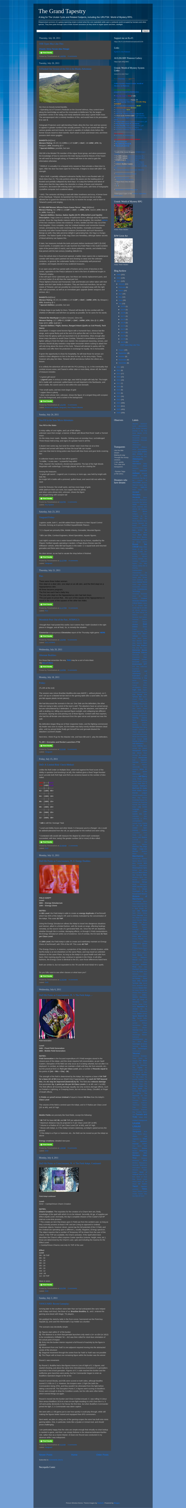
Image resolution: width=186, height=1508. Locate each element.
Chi (146, 572)
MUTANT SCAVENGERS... (125, 135)
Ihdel (133, 760)
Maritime (144, 851)
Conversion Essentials (139, 593)
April (121, 294)
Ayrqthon (135, 518)
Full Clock (135, 706)
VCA (145, 1132)
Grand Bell (135, 734)
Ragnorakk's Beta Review (125, 180)
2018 (119, 386)
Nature (145, 901)
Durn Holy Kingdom (139, 645)
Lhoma (144, 823)
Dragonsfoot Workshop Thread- (126, 174)
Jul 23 (123, 332)
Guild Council (137, 739)
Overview (121, 79)
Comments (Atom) (56, 1460)
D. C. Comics (137, 605)
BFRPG (140, 530)
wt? (143, 1181)
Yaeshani (144, 1186)
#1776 (145, 433)
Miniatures (135, 877)
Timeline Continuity (139, 1102)
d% (143, 608)
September (123, 353)
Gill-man (144, 725)
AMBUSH (144, 487)
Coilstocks (140, 579)
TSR (133, 1114)
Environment (137, 664)
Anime (145, 497)
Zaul (133, 1196)
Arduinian (140, 506)
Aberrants (135, 461)
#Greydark (144, 440)
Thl (139, 1098)
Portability (135, 934)
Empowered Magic (139, 657)
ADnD (145, 466)
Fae (145, 678)
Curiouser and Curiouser (123, 112)
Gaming (135, 718)
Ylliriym (134, 1191)
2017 (119, 383)
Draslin (134, 633)
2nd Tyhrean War (137, 456)
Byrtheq (134, 558)
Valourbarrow (136, 1129)
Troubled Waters (141, 1112)
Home (74, 1454)
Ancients (136, 497)
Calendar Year (142, 558)
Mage (145, 846)
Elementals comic (139, 654)
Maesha (144, 844)
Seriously (135, 988)
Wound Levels (142, 1179)
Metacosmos (143, 865)
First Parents (137, 694)
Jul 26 (123, 339)
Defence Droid (139, 614)
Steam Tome (143, 1030)
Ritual (134, 967)
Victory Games (137, 1134)
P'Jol (145, 915)
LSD (145, 839)
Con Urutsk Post (138, 164)
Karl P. (144, 783)
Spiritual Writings (139, 1023)
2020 (119, 393)
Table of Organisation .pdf (135, 125)
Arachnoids (143, 504)
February (122, 287)
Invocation (144, 762)
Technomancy (136, 1051)
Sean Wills (136, 981)
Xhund (134, 1184)
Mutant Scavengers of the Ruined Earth (139, 891)
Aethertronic (136, 478)
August (121, 350)
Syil (146, 1039)
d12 (145, 608)
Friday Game (143, 704)
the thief (144, 1095)
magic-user (143, 849)
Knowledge (135, 800)
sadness (134, 976)
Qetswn (134, 946)
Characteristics (136, 572)
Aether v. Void (139, 476)
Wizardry (144, 1167)
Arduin (134, 506)
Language (135, 809)
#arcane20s (135, 438)
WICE (145, 1160)
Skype (134, 1006)
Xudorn (144, 1184)
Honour (134, 757)
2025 (119, 409)
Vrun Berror (136, 1146)
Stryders (144, 1034)
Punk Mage (139, 941)
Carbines (135, 561)
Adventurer (143, 471)
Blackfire (144, 537)
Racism (140, 948)
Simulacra (135, 1002)
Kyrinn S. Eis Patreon (122, 52)
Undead (135, 1120)
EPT (145, 664)
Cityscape (135, 575)
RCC (145, 950)
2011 (119, 281)
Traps (134, 1107)
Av (141, 516)
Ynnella (134, 1193)
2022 (119, 399)
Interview (135, 762)
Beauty (134, 525)
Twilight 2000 (142, 1117)
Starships (135, 1030)
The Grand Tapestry (62, 11)
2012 (119, 367)
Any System (49, 505)
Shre (134, 999)
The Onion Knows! (122, 100)
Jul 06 (123, 313)
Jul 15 (123, 319)
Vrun (145, 1139)
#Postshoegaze (142, 449)
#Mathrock (135, 442)
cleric (139, 577)
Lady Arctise (142, 807)
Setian (137, 990)
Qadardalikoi (136, 943)
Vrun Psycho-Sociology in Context (127, 127)
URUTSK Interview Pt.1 (136, 156)
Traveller (144, 1107)
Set (133, 990)
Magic (134, 849)
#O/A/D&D (135, 447)
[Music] (139, 433)
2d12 (145, 454)
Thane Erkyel (137, 1058)
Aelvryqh (144, 473)
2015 (119, 377)
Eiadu (145, 648)
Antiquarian (135, 502)
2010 (119, 278)
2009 (119, 275)
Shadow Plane (136, 992)
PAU (133, 917)
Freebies (135, 704)
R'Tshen (135, 948)
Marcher (135, 851)
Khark (134, 790)
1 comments (72, 502)
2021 (119, 396)
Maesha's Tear (137, 846)
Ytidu (145, 1193)
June (121, 300)
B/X (141, 518)
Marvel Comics (142, 861)
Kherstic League (139, 793)
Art (139, 509)
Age (141, 478)
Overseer (140, 915)
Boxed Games (142, 542)
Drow (139, 633)
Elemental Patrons (139, 652)
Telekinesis (135, 1056)
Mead (134, 865)
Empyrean (135, 659)
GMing (145, 727)
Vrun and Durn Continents (125, 106)
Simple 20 (143, 999)
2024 (119, 406)
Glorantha (135, 727)
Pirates (134, 925)
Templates (144, 1056)
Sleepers (135, 1011)
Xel (146, 1181)
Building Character (139, 554)
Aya (146, 516)
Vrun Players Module (75, 407)
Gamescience (143, 715)
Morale (134, 884)
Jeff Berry (142, 776)
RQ (138, 971)
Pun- (41, 576)
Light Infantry (139, 116)
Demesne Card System (139, 617)
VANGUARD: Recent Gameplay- (54, 1304)
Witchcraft (135, 1165)
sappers (144, 976)
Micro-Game (143, 872)
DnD (46, 848)
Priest (145, 934)
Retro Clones (139, 962)
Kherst (145, 790)
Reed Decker (137, 955)
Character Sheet (120, 110)
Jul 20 (123, 326)
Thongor (144, 1098)
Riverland (135, 969)
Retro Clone (143, 960)
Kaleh (139, 783)
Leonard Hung (136, 823)
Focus (141, 699)
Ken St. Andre (141, 788)
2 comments (73, 846)
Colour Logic (136, 584)
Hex (139, 748)
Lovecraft (135, 839)
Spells (134, 1020)
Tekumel (136, 1053)
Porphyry (144, 932)
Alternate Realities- (48, 655)
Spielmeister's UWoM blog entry (126, 190)
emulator (144, 659)
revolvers (144, 964)
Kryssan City (143, 800)
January (122, 284)
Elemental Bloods (139, 650)
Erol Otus (135, 666)
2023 (119, 403)
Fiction (145, 687)
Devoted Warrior (139, 622)
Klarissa (144, 797)
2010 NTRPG (142, 452)
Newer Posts (45, 1454)
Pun (46, 611)
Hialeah (144, 748)
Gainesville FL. (142, 711)
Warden (134, 1150)
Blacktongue (136, 539)
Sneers (139, 1013)
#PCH (134, 449)
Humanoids (142, 758)
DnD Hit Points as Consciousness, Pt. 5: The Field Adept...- (66, 995)
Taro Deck (136, 1041)
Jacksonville (136, 767)
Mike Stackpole (137, 875)
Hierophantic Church (139, 750)
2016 (119, 380)
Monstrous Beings (139, 882)
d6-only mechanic (141, 610)
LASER (134, 811)
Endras (145, 662)
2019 (119, 390)
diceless (135, 624)
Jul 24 (123, 336)
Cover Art (136, 596)
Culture (145, 603)
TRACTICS (135, 1105)
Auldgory (135, 514)
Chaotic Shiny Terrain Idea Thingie (54, 49)
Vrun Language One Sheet (124, 102)
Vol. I (140, 1139)
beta (133, 530)
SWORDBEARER (137, 1039)
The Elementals (142, 1065)
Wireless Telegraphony (139, 1163)
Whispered (135, 1160)
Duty (133, 648)
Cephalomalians (137, 570)
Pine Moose (143, 922)
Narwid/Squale (136, 901)
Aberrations (136, 464)
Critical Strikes (137, 603)
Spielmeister (143, 1020)
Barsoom (141, 523)
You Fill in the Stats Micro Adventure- (56, 420)
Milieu (145, 875)
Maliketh (100, 1503)
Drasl (145, 631)
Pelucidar (139, 920)
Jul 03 (123, 306)
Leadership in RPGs (139, 818)
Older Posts (102, 1454)
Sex (146, 990)
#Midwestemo (136, 445)
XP (139, 1184)
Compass (144, 587)
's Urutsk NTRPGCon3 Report (129, 162)
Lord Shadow (142, 837)
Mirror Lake (143, 877)
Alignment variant (137, 485)
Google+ (134, 729)
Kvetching (144, 802)
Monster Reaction (139, 879)
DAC (133, 612)
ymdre (145, 1191)
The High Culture (138, 1077)
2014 (119, 373)
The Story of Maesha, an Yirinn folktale (128, 129)
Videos (145, 1134)
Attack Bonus (139, 511)
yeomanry (135, 1189)
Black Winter (136, 537)
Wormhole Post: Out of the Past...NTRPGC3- (59, 619)
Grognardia (143, 736)
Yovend (140, 1193)
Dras (141, 631)
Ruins (141, 971)
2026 (119, 413)
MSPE (134, 887)
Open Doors (136, 913)
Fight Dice (136, 690)
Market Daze (139, 853)
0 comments (72, 56)
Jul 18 (123, 323)
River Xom (143, 967)
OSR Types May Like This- (51, 44)
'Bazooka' (135, 423)
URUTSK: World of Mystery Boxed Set (129, 114)
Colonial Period (141, 582)
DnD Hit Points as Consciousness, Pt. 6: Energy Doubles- (65, 861)
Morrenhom (143, 884)
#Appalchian (136, 435)
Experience (135, 669)
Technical (135, 1046)
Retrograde (135, 964)
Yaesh (135, 1186)
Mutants (144, 894)
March (121, 290)
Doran (145, 627)
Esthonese (144, 666)
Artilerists (144, 509)
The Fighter (137, 1067)
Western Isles (139, 1153)
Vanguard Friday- (47, 517)
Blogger (117, 1503)
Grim (138, 736)
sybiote (105, 220)
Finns (139, 692)
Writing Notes (136, 1181)
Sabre (145, 974)
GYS (145, 741)
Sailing (140, 976)
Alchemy (144, 482)
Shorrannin (143, 997)
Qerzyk (144, 943)
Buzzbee (135, 556)
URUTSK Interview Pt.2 (136, 158)
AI (146, 480)
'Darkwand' (143, 423)
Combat (144, 584)
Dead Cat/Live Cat (141, 612)
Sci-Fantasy (136, 978)
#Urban (134, 452)
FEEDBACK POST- (122, 178)
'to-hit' (134, 426)
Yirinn (144, 1189)
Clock (134, 579)
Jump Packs (136, 779)
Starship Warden (139, 1027)
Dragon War (139, 629)
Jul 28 (123, 342)
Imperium (144, 760)
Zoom (142, 1196)
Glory (141, 727)
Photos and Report (132, 160)
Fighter (145, 690)
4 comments (72, 405)
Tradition (144, 1105)
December (123, 363)
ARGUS (134, 509)
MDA (145, 863)
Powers (141, 934)
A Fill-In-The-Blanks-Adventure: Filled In (129, 170)
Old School (142, 911)
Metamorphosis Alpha (139, 868)
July (120, 303)
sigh (138, 999)
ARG (145, 506)
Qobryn (145, 946)
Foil (146, 699)
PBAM (138, 917)
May (120, 297)
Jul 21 (123, 329)
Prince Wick (136, 936)
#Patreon (144, 447)
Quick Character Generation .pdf (131, 121)
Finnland (134, 692)
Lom (140, 835)
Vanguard (62, 407)
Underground (142, 1120)
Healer (134, 746)
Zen (136, 1196)
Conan (134, 589)
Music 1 (136, 889)
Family (145, 680)
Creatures (143, 601)
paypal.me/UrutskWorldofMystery (126, 92)
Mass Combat (137, 863)
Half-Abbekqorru (137, 743)
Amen (134, 489)
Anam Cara (142, 489)
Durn (145, 643)
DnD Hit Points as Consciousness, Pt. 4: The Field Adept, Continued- (70, 1163)
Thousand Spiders (139, 1100)
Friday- (42, 683)
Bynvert (144, 556)
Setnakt (141, 990)
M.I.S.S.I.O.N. (136, 842)
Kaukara (135, 786)
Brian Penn (143, 547)
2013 (119, 370)
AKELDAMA (136, 482)
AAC (145, 456)
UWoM (136, 1126)
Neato (134, 904)
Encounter (135, 662)
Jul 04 (123, 310)
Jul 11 (123, 316)
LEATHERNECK (137, 821)
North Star (140, 906)
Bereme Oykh (143, 528)
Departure (135, 619)
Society (145, 1013)
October (122, 356)
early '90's (139, 648)
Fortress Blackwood (139, 701)
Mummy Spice (142, 887)
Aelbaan (136, 473)
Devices (144, 619)
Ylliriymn (140, 1191)
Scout (145, 978)
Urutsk (136, 1123)
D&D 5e (139, 608)
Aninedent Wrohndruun (139, 500)
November (123, 360)
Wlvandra (135, 1170)
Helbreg (140, 746)
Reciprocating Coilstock (139, 953)
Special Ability (142, 1018)
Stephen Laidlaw (139, 1032)
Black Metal (142, 535)
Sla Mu (143, 1009)
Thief (133, 1098)
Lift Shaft (143, 825)
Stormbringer (136, 1034)
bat (146, 523)
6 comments (73, 608)
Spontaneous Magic (139, 1025)
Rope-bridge (143, 969)
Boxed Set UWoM (51, 407)
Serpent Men (142, 988)
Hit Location (143, 755)
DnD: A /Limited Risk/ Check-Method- (56, 764)
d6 (133, 610)
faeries (134, 680)
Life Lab (135, 825)
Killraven (134, 795)
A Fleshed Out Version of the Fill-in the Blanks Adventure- (65, 69)
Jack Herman (139, 764)
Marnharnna (137, 856)
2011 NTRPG (50, 642)
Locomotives (136, 832)
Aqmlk (134, 504)
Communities (136, 587)
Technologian (142, 1049)
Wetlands (144, 1158)
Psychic (141, 939)
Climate (144, 577)
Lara (145, 809)
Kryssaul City (136, 802)
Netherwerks (140, 904)
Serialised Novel (142, 985)
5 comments (72, 640)
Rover (134, 971)
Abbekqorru (137, 459)
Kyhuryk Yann (136, 804)
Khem (139, 790)
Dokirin (135, 627)
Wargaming (143, 1151)
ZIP (139, 1196)
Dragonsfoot (136, 631)
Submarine (135, 1037)
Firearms (144, 692)
